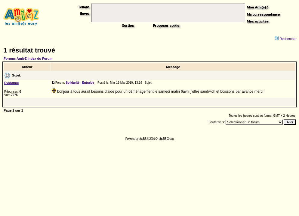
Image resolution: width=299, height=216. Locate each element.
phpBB (142, 138)
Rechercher (286, 38)
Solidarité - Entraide (80, 82)
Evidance (11, 83)
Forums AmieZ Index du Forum (28, 58)
